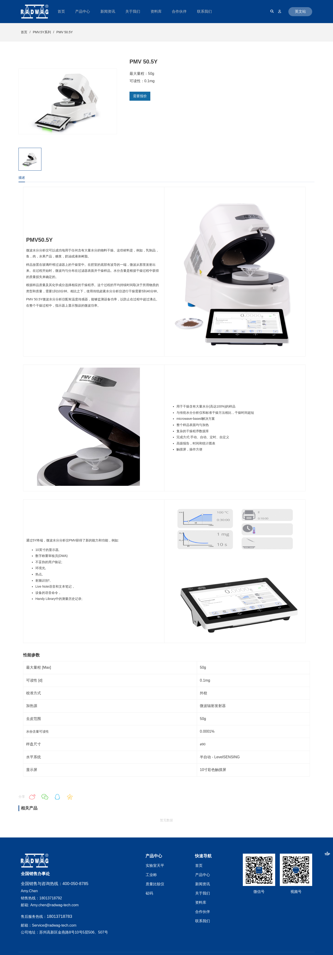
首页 (24, 32)
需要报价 (140, 96)
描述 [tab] (21, 177)
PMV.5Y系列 (42, 32)
